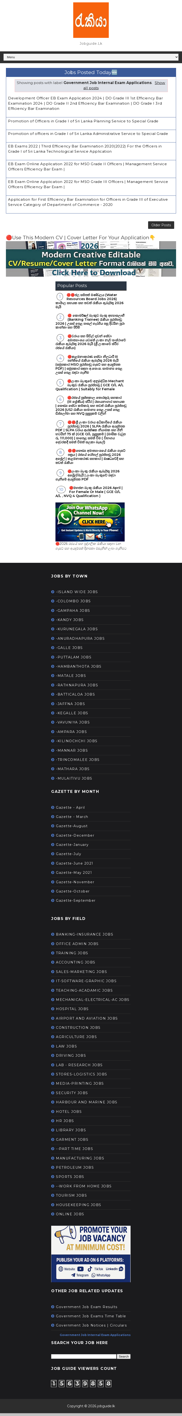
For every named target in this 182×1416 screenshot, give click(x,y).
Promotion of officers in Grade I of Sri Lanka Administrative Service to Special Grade (88, 133)
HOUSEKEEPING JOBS (78, 1208)
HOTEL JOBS (69, 1114)
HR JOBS (65, 1124)
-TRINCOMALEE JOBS (78, 763)
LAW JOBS (66, 1049)
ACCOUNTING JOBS (76, 965)
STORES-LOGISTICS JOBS (81, 1077)
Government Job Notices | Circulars (91, 1328)
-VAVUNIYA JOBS (73, 725)
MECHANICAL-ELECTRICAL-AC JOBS (93, 1003)
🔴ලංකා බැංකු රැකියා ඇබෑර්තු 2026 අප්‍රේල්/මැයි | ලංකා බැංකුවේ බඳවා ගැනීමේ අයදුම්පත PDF (87, 478)
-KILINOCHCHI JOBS (77, 744)
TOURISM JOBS (71, 1198)
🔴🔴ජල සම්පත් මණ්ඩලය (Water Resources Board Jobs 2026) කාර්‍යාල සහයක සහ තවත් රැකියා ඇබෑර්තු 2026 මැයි (89, 304)
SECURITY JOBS (72, 1096)
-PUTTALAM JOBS (73, 660)
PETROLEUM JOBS (75, 1170)
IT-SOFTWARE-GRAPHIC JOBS (86, 984)
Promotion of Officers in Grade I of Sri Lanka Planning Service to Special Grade (83, 121)
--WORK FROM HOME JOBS (84, 1189)
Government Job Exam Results (87, 1310)
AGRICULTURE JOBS (76, 1040)
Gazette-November (75, 885)
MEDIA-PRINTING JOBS (80, 1086)
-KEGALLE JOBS (72, 716)
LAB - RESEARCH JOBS (79, 1068)
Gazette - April (70, 810)
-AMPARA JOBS (71, 735)
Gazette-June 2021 (74, 866)
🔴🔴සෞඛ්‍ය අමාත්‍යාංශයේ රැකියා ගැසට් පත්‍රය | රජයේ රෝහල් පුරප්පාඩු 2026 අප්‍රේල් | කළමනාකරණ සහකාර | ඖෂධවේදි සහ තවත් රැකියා (90, 460)
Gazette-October (73, 894)
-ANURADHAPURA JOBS (80, 641)
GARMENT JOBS (72, 1143)
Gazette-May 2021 (74, 876)
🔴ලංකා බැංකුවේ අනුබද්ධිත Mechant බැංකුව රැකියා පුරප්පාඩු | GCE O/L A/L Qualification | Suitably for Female (89, 388)
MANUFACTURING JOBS (80, 1161)
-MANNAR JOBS (72, 753)
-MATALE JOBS (71, 679)
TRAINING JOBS (72, 956)
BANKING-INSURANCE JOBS (84, 937)
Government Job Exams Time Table (91, 1319)
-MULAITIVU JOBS (74, 781)
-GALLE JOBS (69, 651)
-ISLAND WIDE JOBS (77, 595)
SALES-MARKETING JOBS (81, 975)
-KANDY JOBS (70, 623)
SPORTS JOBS (70, 1180)
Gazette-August (72, 829)
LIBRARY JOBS (71, 1133)
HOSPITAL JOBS (72, 1012)
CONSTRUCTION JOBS (78, 1031)
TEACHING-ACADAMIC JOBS (84, 993)
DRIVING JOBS (71, 1058)
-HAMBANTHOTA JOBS (79, 669)
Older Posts (161, 226)
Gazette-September (76, 903)
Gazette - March (72, 820)
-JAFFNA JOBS (70, 707)
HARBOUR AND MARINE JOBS (87, 1105)
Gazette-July (68, 857)
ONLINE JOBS (70, 1217)
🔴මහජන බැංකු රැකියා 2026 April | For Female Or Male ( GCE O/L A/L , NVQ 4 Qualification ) (89, 495)
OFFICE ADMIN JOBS (77, 947)
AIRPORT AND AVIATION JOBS (87, 1021)
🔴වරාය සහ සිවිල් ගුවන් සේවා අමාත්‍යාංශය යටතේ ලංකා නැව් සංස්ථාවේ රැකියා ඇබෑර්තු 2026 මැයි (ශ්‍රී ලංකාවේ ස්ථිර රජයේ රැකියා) (90, 345)
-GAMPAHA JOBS (73, 614)
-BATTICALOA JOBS (75, 697)
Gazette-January (72, 848)
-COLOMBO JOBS (73, 604)
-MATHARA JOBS (73, 772)
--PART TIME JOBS (74, 1152)
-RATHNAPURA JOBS (77, 688)
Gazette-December (75, 838)
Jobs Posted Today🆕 (91, 72)
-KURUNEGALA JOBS (77, 632)
